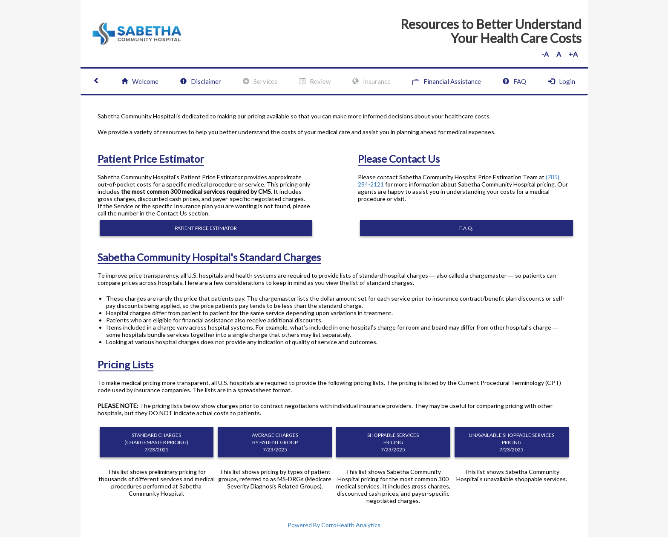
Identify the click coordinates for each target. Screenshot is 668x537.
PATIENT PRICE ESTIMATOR (206, 228)
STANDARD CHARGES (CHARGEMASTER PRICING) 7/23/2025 (156, 442)
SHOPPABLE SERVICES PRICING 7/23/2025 (393, 442)
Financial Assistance (446, 82)
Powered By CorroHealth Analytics (334, 524)
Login (561, 81)
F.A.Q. (466, 228)
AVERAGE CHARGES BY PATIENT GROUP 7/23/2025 (275, 442)
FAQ (514, 81)
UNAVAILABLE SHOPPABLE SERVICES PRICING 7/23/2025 (511, 442)
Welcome (139, 81)
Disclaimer (200, 81)
